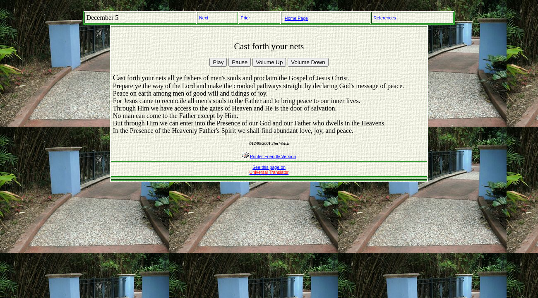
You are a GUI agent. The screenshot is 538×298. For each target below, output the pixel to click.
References (384, 17)
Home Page (296, 18)
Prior (245, 17)
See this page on (269, 170)
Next (203, 17)
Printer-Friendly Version (273, 156)
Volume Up (269, 62)
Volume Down (308, 62)
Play (218, 62)
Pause (239, 62)
